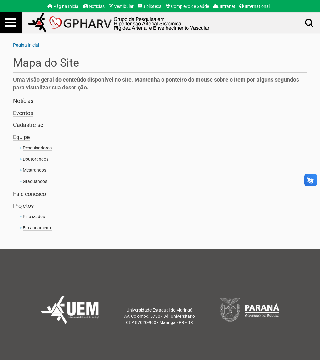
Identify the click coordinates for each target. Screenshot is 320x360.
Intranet (224, 6)
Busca (310, 23)
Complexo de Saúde (187, 6)
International (254, 6)
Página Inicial (63, 6)
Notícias (94, 6)
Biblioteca (150, 6)
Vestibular (121, 6)
